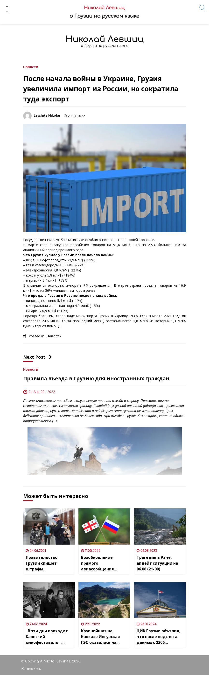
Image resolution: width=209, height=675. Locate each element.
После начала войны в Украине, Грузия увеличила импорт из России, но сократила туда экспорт (100, 88)
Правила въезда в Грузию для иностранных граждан (96, 378)
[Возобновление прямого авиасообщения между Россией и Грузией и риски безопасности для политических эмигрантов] (104, 526)
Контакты (31, 669)
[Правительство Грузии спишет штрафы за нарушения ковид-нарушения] (49, 526)
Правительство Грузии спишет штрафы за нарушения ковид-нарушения (48, 563)
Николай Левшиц (104, 39)
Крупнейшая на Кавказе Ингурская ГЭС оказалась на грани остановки (100, 636)
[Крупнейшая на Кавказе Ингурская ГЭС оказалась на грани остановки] (104, 600)
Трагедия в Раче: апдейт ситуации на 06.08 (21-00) (157, 563)
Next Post (37, 357)
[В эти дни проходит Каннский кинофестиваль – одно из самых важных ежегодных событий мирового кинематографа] (49, 600)
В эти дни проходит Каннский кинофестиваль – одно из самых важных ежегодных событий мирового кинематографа (47, 636)
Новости (30, 66)
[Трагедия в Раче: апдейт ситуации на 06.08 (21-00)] (160, 526)
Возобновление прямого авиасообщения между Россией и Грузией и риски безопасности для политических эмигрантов (99, 563)
